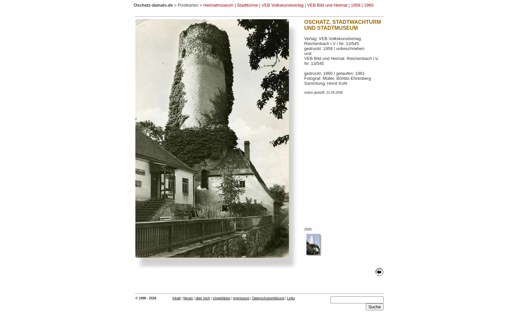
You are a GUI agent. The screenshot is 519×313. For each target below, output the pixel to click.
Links (291, 298)
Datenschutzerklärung (268, 298)
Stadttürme (247, 5)
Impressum (241, 298)
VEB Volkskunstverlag (282, 5)
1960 (369, 5)
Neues (188, 298)
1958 (355, 5)
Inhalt (176, 298)
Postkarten (188, 5)
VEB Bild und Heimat (327, 5)
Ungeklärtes (221, 298)
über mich (203, 298)
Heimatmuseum (218, 5)
